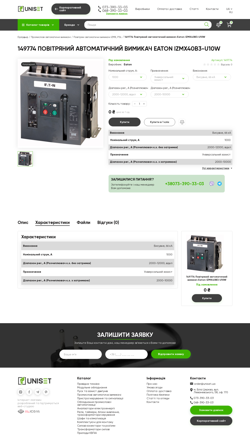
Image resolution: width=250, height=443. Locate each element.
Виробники (142, 9)
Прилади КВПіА (87, 433)
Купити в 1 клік (159, 122)
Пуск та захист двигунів (92, 391)
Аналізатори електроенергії (96, 408)
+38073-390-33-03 (184, 184)
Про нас (152, 383)
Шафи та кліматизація (91, 418)
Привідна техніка (88, 383)
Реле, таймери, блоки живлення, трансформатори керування (98, 413)
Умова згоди (154, 387)
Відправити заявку (171, 354)
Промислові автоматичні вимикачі (51, 37)
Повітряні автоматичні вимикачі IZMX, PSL (98, 37)
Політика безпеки (158, 394)
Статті (194, 9)
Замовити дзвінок (117, 13)
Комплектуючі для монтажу (95, 422)
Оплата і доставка (169, 9)
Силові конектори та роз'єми (96, 425)
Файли (83, 222)
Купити (124, 122)
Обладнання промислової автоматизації (94, 403)
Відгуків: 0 (226, 64)
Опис (23, 222)
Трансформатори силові (93, 429)
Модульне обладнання (92, 387)
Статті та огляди (158, 398)
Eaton (128, 64)
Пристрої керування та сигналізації (100, 398)
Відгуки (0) (108, 222)
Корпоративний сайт (211, 420)
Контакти (212, 9)
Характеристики (52, 222)
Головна (23, 37)
